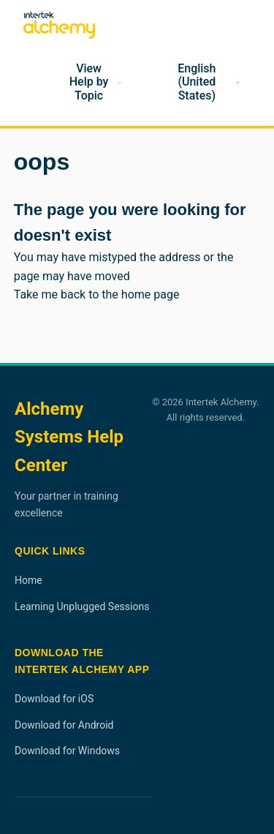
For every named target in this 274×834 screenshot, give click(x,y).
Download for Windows (67, 750)
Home (28, 580)
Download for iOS (54, 699)
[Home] (27, 82)
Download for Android (64, 725)
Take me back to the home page (97, 294)
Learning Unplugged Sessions (82, 606)
